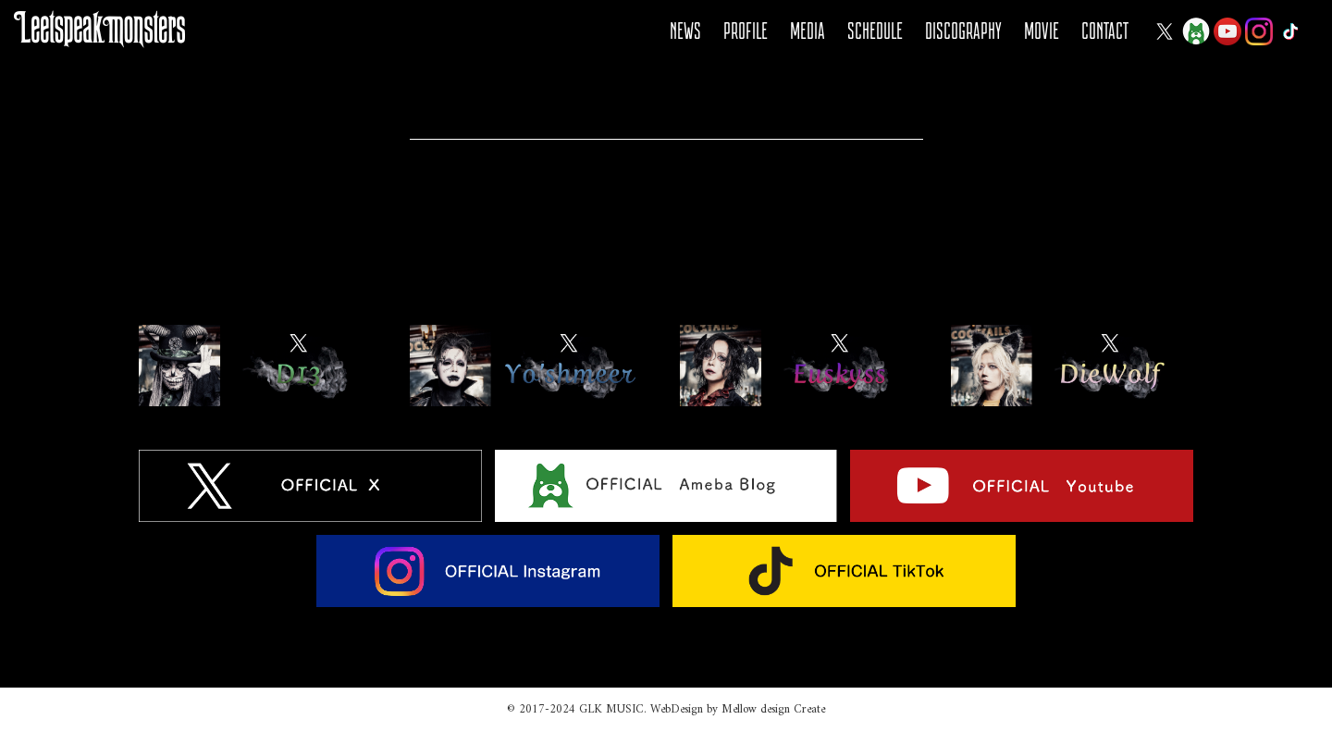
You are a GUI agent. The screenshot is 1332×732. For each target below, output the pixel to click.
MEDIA (807, 31)
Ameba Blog (1196, 31)
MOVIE (1041, 31)
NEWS (685, 31)
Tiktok (1290, 31)
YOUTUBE (1227, 31)
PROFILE (745, 31)
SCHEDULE (875, 31)
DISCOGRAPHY (963, 31)
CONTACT (1104, 31)
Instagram (1259, 31)
